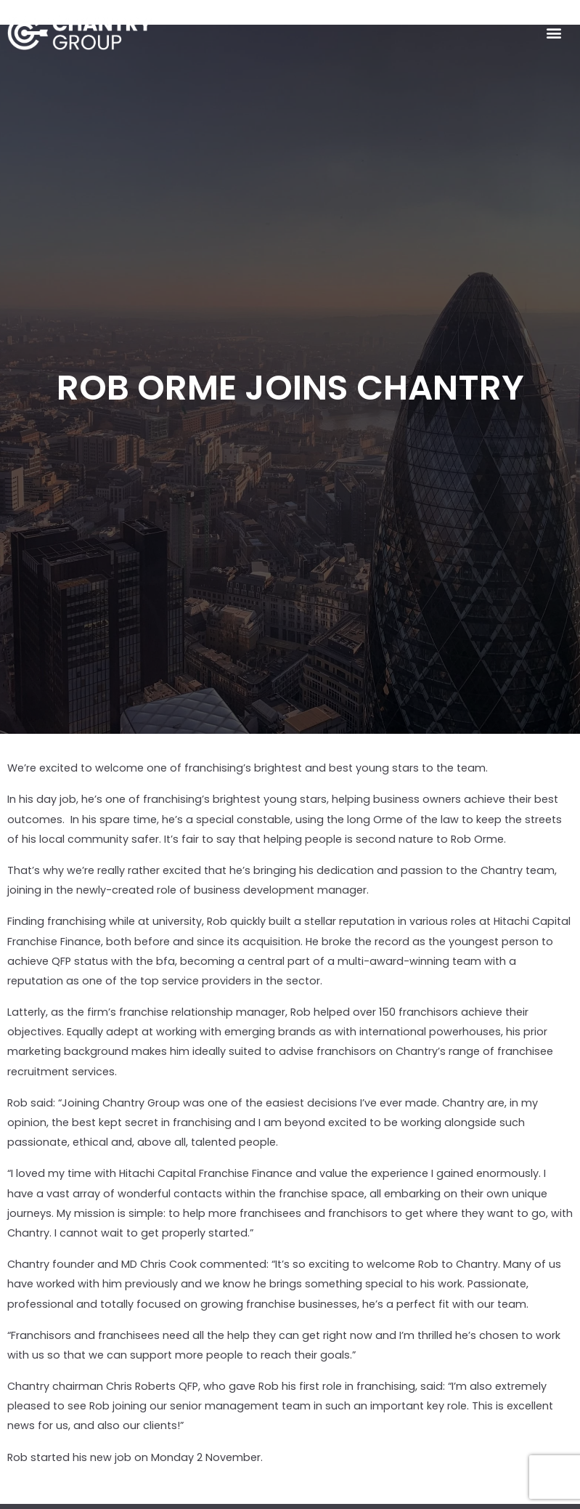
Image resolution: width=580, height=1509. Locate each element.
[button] (553, 33)
